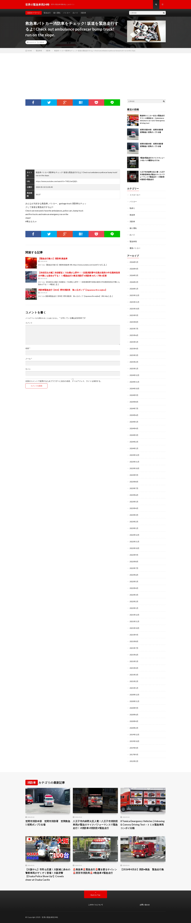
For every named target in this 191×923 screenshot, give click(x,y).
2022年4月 (134, 588)
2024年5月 (134, 422)
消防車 (83, 13)
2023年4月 (134, 508)
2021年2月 (134, 681)
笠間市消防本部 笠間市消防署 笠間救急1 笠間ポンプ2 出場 (47, 823)
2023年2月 (134, 521)
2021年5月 (134, 661)
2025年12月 (134, 295)
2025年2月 (134, 362)
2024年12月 (134, 375)
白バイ (75, 13)
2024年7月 (134, 408)
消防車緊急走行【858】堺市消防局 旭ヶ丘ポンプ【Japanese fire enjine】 (72, 290)
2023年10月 (134, 468)
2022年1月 (134, 608)
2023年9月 (134, 475)
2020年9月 (134, 708)
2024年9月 (134, 395)
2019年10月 (134, 741)
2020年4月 (134, 721)
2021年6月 (134, 655)
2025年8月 (134, 322)
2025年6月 (134, 335)
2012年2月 (134, 761)
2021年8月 (134, 641)
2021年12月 (134, 615)
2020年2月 (134, 728)
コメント (29, 323)
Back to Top (95, 895)
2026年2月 (134, 282)
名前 (27, 348)
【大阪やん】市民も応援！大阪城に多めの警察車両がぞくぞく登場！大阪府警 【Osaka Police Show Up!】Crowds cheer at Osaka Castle (47, 874)
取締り (132, 208)
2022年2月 (134, 601)
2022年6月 (134, 575)
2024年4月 (134, 428)
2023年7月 (134, 488)
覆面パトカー (135, 248)
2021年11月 (134, 621)
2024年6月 (134, 415)
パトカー (66, 13)
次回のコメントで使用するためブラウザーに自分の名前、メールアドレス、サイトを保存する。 (63, 381)
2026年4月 (134, 269)
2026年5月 (134, 262)
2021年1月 (134, 688)
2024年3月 (134, 435)
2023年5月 (134, 502)
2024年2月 (134, 442)
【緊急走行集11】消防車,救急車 (52, 258)
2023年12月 (134, 455)
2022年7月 (134, 568)
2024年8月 (134, 402)
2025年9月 (134, 315)
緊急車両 (133, 241)
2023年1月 (134, 528)
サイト (28, 369)
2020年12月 (134, 695)
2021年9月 (134, 635)
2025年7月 (134, 329)
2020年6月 (134, 714)
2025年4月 (134, 348)
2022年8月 (134, 561)
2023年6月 (134, 495)
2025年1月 (134, 368)
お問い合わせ (145, 905)
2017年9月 (134, 754)
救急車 (132, 215)
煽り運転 (56, 13)
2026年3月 (134, 275)
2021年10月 (134, 628)
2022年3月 (134, 595)
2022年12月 (134, 535)
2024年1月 (134, 448)
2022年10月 (134, 548)
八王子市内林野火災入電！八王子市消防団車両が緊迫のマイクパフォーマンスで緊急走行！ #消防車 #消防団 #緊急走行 (95, 824)
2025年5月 (134, 342)
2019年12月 (134, 734)
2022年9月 (134, 555)
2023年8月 (134, 482)
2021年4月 (134, 668)
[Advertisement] (95, 72)
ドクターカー (135, 195)
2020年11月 (134, 701)
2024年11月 (134, 382)
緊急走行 (47, 13)
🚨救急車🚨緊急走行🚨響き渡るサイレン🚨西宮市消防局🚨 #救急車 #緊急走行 (95, 871)
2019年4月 (134, 748)
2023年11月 (134, 462)
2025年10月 (134, 309)
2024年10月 (134, 388)
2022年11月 (134, 541)
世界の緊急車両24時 (50, 917)
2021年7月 (134, 648)
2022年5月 (134, 581)
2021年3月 (134, 675)
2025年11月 (134, 302)
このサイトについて (95, 905)
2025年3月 (134, 355)
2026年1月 (134, 289)
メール (28, 359)
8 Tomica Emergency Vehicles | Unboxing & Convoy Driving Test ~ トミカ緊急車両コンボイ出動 (142, 824)
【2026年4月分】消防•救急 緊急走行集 (142, 869)
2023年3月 (134, 515)
